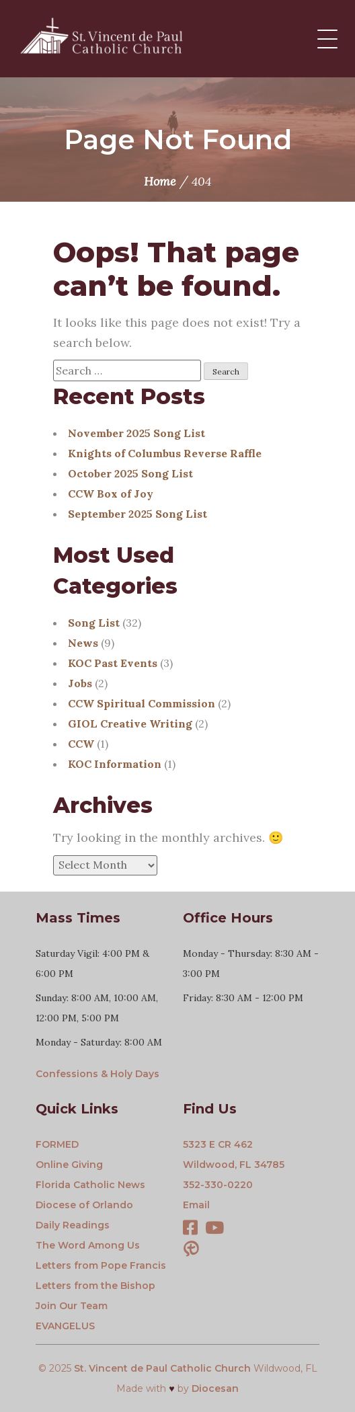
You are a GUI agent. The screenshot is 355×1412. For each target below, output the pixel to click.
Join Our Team (72, 1306)
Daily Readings (73, 1225)
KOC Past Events (112, 663)
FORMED (57, 1144)
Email (196, 1205)
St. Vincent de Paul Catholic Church (162, 1368)
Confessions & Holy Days (97, 1074)
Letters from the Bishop (95, 1286)
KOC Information (114, 764)
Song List (94, 622)
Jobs (80, 683)
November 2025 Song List (136, 433)
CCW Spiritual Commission (141, 703)
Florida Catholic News (90, 1185)
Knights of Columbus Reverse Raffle (165, 453)
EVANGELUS (65, 1326)
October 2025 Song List (130, 473)
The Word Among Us (88, 1245)
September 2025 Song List (137, 513)
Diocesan (215, 1388)
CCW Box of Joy (110, 493)
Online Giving (69, 1165)
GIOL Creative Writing (130, 723)
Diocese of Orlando (84, 1205)
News (83, 643)
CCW (81, 743)
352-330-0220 (218, 1185)
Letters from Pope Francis (101, 1265)
